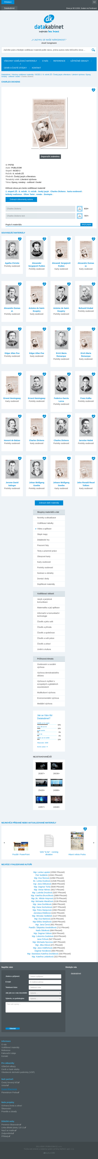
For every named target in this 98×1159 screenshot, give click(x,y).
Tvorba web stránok (31, 1149)
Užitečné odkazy (8, 1066)
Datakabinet (5, 75)
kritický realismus (14, 194)
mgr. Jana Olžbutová (42, 884)
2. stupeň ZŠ (11, 191)
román (39, 194)
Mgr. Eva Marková (42, 919)
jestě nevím (41, 730)
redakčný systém (46, 1149)
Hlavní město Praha (77, 854)
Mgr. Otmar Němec (42, 890)
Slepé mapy (42, 534)
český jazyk (43, 191)
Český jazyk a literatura (62, 75)
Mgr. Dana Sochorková (42, 907)
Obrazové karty (43, 556)
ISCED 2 (38, 75)
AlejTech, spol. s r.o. (66, 1149)
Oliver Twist (29, 194)
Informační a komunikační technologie (48, 614)
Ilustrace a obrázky (45, 573)
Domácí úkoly (43, 578)
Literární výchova (78, 75)
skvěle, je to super (43, 723)
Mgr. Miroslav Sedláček (42, 916)
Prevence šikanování (10, 1125)
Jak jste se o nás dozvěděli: (16, 993)
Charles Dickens (58, 191)
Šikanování (6, 1108)
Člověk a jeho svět (45, 621)
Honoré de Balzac (12, 440)
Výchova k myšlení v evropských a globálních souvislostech (47, 684)
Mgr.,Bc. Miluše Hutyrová (42, 898)
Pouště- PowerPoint (21, 854)
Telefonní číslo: (12, 987)
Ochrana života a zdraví (11, 1106)
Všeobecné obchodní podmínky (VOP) (18, 1072)
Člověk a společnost (46, 633)
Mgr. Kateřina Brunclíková (42, 895)
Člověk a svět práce (45, 638)
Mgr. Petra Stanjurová (42, 910)
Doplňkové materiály (46, 584)
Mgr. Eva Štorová (42, 878)
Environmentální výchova (48, 698)
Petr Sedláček (42, 875)
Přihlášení (8, 2)
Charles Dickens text (16, 216)
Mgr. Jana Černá (42, 924)
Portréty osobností (45, 567)
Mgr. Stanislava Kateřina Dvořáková (43, 954)
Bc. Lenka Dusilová (41, 881)
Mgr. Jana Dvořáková (42, 904)
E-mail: (8, 982)
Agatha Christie (12, 263)
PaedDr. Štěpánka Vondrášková (43, 927)
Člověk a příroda (44, 627)
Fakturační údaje (8, 1053)
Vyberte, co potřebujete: (15, 998)
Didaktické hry (43, 540)
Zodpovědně (6, 1133)
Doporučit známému (50, 156)
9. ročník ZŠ (47, 75)
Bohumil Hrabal (86, 308)
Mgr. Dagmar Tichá (42, 887)
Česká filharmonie (9, 1089)
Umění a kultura (44, 649)
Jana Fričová (43, 939)
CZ (94, 2)
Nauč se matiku (8, 1130)
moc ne (39, 734)
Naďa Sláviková (43, 930)
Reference (5, 1050)
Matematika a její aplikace (48, 607)
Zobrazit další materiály (49, 503)
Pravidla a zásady (9, 1111)
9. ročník (32, 191)
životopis (48, 194)
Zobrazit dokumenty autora (21, 199)
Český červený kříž (9, 1082)
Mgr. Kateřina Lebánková (43, 957)
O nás (4, 1044)
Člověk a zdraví (44, 644)
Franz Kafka (85, 398)
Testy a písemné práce (47, 551)
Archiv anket (41, 747)
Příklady (4, 1136)
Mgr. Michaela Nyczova (43, 942)
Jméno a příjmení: (13, 976)
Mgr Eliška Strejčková (42, 922)
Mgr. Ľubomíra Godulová (43, 936)
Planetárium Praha (9, 1092)
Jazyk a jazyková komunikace (44, 600)
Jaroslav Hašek (86, 440)
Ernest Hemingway (12, 398)
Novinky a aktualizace (46, 517)
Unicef (4, 1085)
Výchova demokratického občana (48, 674)
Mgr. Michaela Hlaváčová (42, 901)
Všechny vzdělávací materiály (23, 75)
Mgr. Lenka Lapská (41, 872)
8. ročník (23, 191)
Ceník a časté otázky (10, 1069)
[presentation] (27, 1019)
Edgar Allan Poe (12, 353)
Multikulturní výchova (46, 692)
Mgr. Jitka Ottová (43, 945)
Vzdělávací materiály (10, 1047)
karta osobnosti (74, 191)
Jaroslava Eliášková (42, 913)
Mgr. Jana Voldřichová (43, 948)
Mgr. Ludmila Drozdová (42, 892)
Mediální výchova (44, 704)
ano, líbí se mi (42, 726)
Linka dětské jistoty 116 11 (12, 1127)
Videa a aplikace (44, 529)
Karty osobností (44, 562)
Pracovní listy (43, 545)
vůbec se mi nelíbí (43, 738)
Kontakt (4, 1056)
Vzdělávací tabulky (45, 523)
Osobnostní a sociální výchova (46, 665)
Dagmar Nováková (43, 951)
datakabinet (76, 973)
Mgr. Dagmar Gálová (43, 933)
